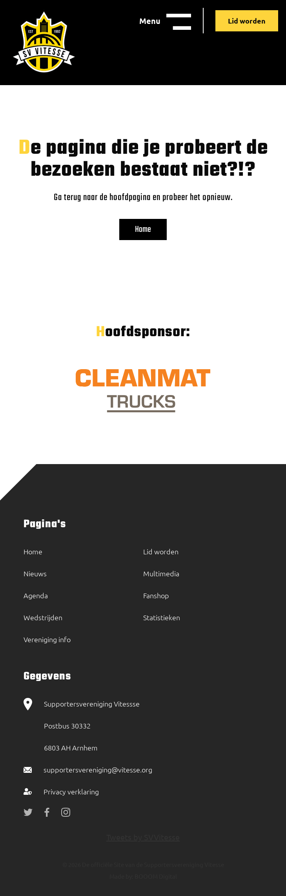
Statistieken (161, 617)
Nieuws (35, 573)
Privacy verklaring (71, 791)
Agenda (36, 595)
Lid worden (247, 20)
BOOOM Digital (155, 876)
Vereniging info (47, 639)
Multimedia (161, 573)
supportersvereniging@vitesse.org (98, 769)
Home (143, 229)
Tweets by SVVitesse (143, 837)
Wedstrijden (43, 617)
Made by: (121, 876)
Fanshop (156, 595)
